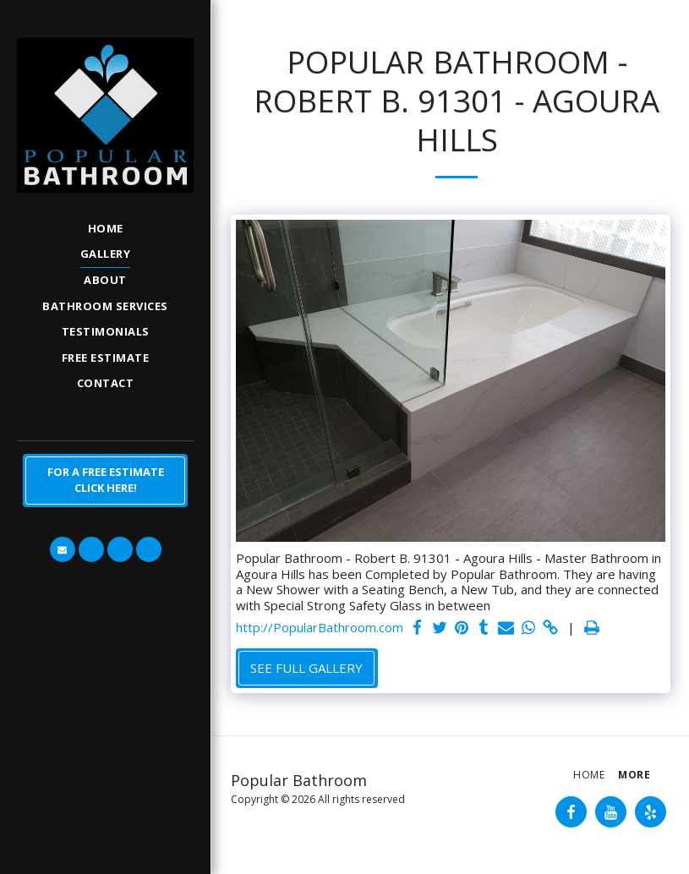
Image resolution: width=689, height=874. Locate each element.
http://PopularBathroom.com (319, 628)
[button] (62, 549)
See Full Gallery (306, 667)
